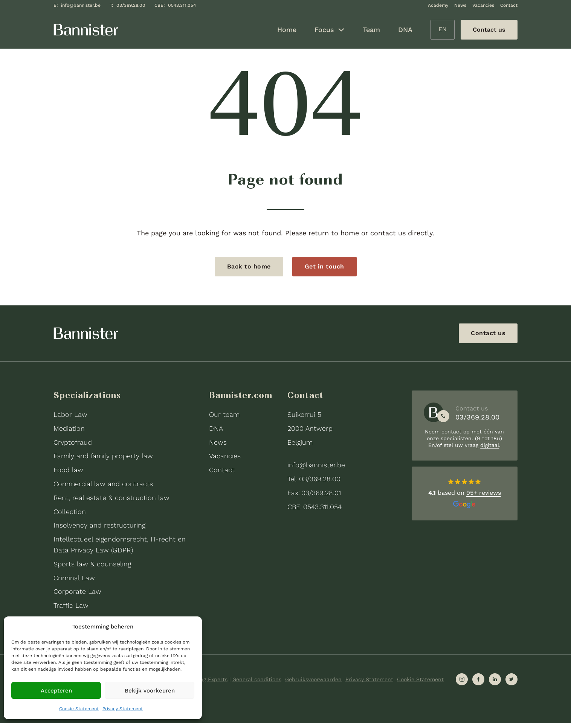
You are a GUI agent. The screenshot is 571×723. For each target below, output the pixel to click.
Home (286, 30)
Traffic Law (71, 605)
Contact (509, 5)
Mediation (69, 428)
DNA (405, 30)
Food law (68, 470)
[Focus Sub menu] (341, 29)
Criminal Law (74, 578)
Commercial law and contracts (103, 484)
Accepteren (56, 690)
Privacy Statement (122, 708)
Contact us (488, 333)
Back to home (249, 266)
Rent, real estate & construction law (111, 498)
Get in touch (324, 266)
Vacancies (483, 5)
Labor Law (70, 414)
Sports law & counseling (92, 564)
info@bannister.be (81, 5)
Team (371, 30)
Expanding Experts (203, 679)
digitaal (489, 445)
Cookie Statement (79, 708)
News (460, 5)
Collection (69, 512)
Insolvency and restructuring (99, 525)
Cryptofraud (72, 442)
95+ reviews (483, 492)
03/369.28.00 (130, 5)
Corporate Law (77, 591)
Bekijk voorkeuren (150, 690)
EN (442, 29)
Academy (438, 5)
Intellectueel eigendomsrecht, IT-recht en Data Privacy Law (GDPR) (119, 544)
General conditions (256, 679)
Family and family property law (103, 456)
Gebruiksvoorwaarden (313, 679)
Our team (224, 414)
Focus (324, 30)
